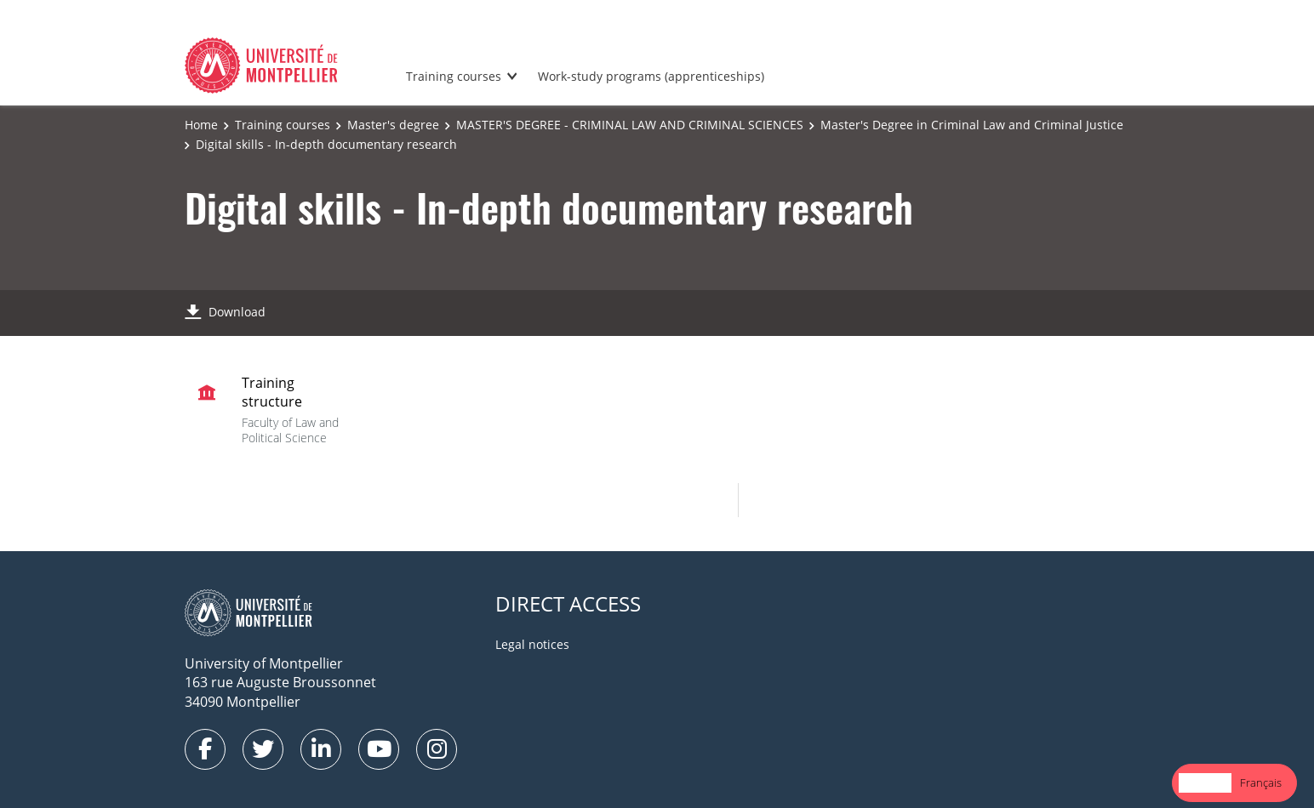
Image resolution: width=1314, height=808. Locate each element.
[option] (1260, 783)
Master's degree (393, 125)
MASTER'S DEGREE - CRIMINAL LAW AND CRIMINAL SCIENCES (629, 125)
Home (201, 125)
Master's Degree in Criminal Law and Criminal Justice (971, 125)
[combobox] (1205, 783)
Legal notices (532, 644)
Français (1261, 782)
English (1205, 782)
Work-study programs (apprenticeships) (651, 76)
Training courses (453, 76)
